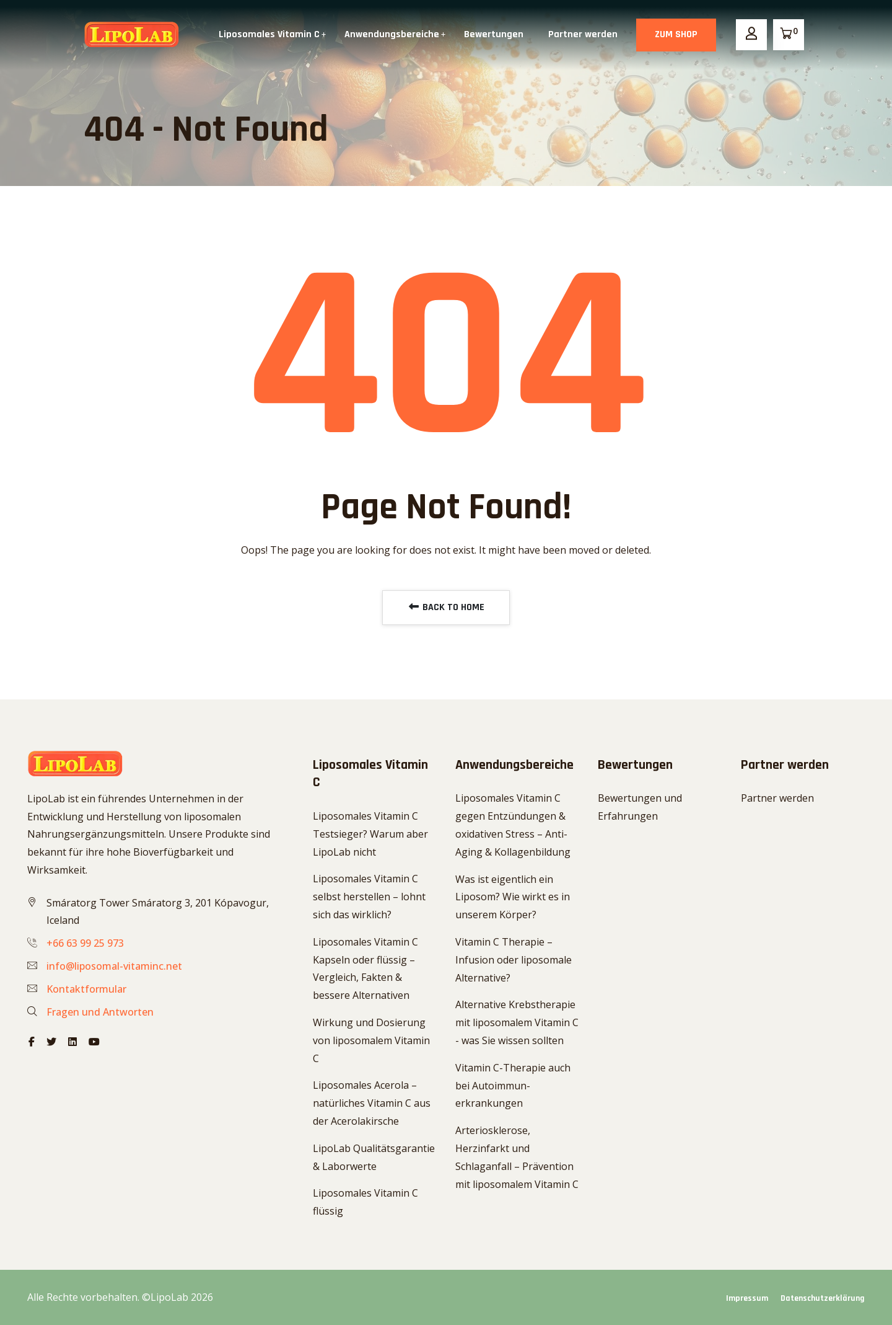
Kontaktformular (86, 989)
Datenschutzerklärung (822, 1298)
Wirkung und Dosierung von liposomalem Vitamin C (371, 1040)
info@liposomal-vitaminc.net (114, 966)
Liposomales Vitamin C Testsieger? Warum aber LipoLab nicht (370, 834)
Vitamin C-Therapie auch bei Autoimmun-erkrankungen (513, 1085)
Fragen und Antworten (100, 1012)
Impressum (747, 1298)
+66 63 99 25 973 (85, 943)
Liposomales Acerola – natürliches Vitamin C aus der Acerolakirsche (372, 1103)
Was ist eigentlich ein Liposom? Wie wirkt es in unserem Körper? (512, 897)
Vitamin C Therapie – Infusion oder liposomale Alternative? (513, 960)
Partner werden (583, 34)
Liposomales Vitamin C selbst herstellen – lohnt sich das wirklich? (369, 896)
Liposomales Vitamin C (269, 34)
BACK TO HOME (446, 607)
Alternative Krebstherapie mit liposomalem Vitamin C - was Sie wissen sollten (517, 1022)
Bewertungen (493, 34)
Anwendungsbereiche (391, 34)
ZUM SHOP (676, 34)
